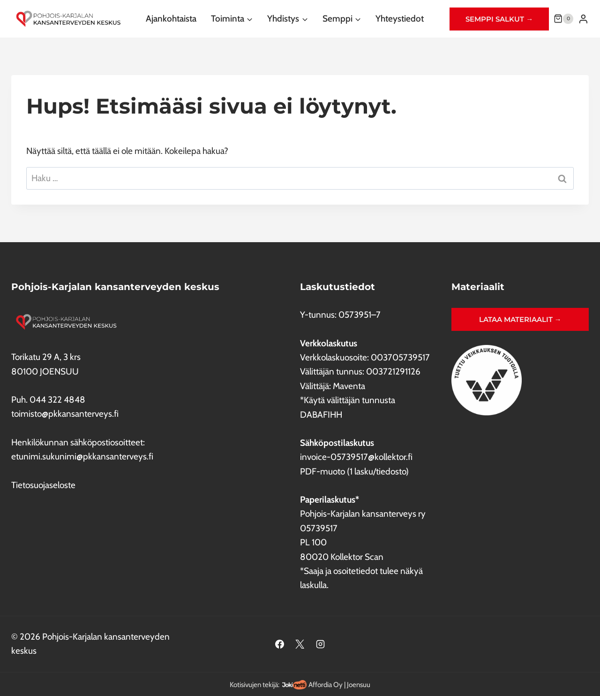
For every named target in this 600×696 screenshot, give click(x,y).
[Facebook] (279, 644)
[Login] (583, 19)
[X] (300, 644)
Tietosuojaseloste (43, 485)
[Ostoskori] (563, 19)
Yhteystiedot (399, 18)
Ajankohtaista (171, 18)
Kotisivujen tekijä (254, 684)
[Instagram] (321, 644)
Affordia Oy (325, 684)
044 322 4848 (57, 399)
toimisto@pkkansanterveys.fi (65, 413)
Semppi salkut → (499, 19)
